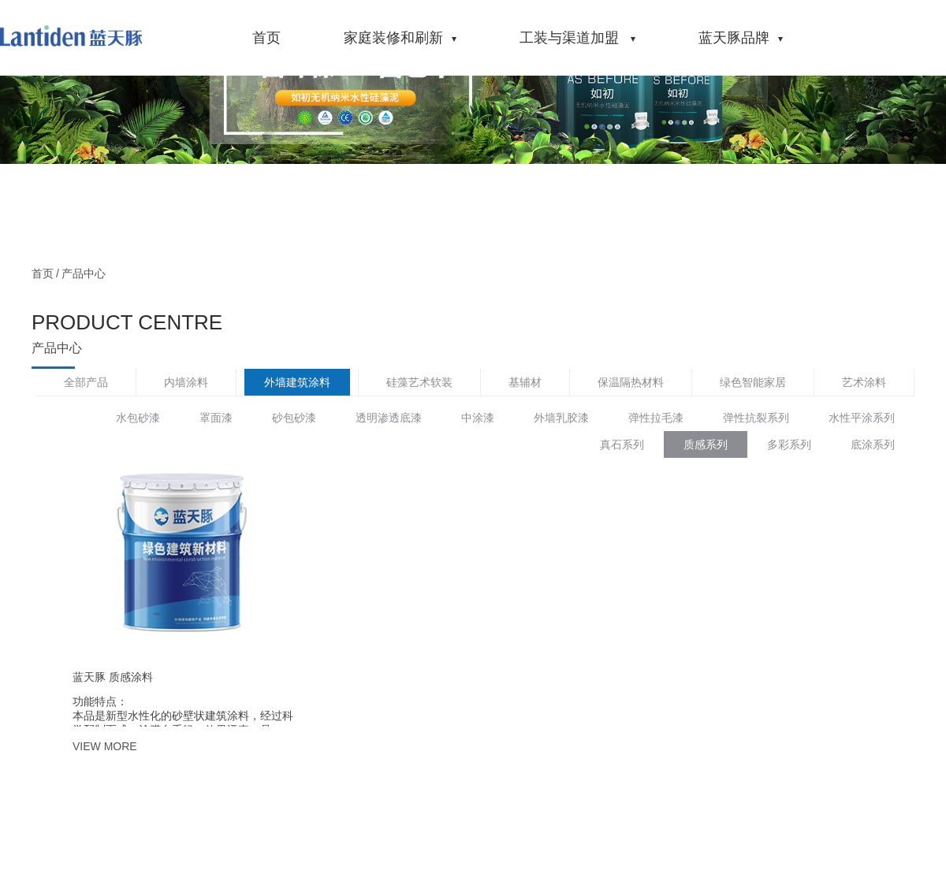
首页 (43, 273)
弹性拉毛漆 (655, 417)
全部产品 (86, 382)
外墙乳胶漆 (561, 417)
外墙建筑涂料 (297, 382)
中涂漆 (477, 417)
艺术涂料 (864, 382)
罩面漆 (216, 417)
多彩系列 (789, 444)
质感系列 (705, 444)
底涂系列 (873, 444)
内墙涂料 (186, 382)
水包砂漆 (138, 417)
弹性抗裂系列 (756, 417)
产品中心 (83, 273)
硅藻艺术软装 (419, 382)
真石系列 (622, 444)
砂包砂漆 (294, 417)
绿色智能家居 (753, 382)
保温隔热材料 (631, 382)
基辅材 (525, 382)
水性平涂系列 (862, 417)
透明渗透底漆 (389, 417)
